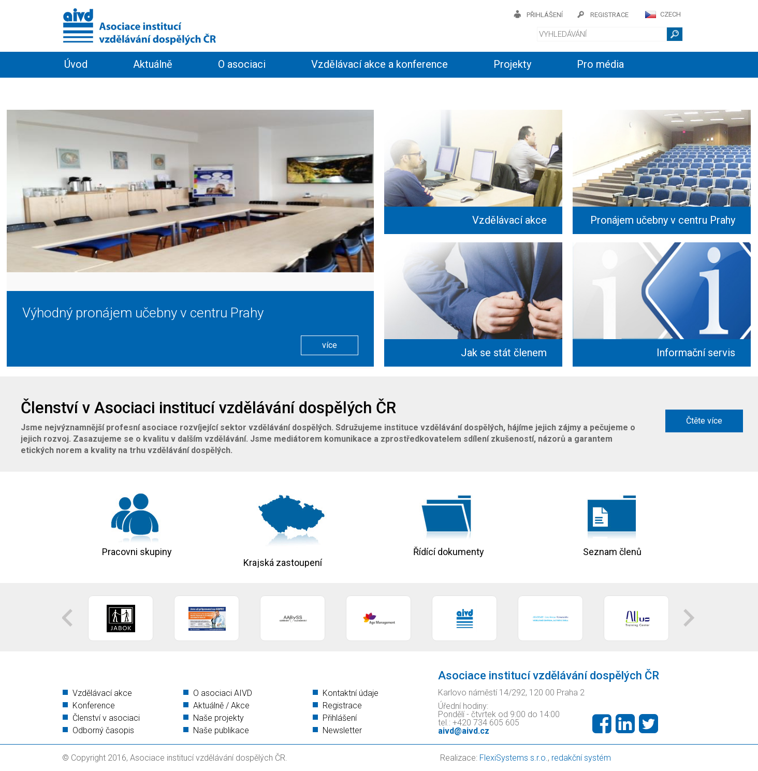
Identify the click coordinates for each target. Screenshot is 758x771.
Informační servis (103, 89)
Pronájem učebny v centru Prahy (662, 220)
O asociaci (242, 64)
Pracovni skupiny (137, 552)
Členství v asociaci (106, 718)
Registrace (342, 705)
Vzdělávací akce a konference (379, 64)
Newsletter (342, 730)
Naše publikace (221, 730)
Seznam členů (612, 552)
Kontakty (291, 89)
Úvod (76, 64)
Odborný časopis (103, 730)
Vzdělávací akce (509, 220)
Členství (206, 89)
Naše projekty (218, 718)
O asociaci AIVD (222, 693)
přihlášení (545, 15)
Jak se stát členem (504, 352)
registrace (609, 15)
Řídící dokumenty (448, 552)
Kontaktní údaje (350, 693)
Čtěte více (704, 421)
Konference (93, 705)
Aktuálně (152, 64)
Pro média (600, 64)
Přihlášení (340, 718)
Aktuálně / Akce (221, 705)
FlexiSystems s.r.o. (513, 758)
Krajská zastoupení (282, 562)
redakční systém (581, 758)
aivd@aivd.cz (463, 731)
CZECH (670, 14)
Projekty (512, 64)
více (329, 345)
